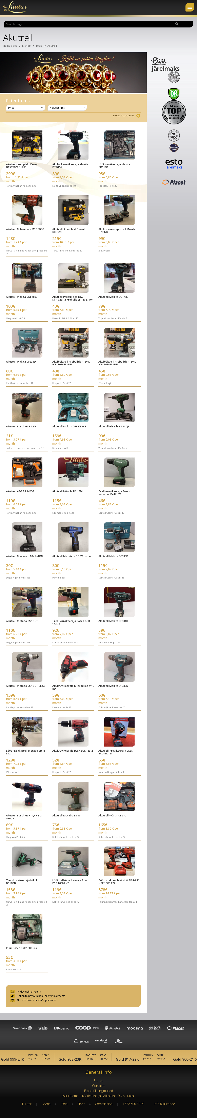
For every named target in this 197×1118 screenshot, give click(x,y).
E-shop (26, 45)
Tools (39, 45)
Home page (10, 45)
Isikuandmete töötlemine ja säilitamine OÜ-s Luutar (98, 1096)
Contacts (98, 1086)
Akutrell (52, 45)
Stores (98, 1081)
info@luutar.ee (164, 1104)
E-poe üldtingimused (98, 1091)
